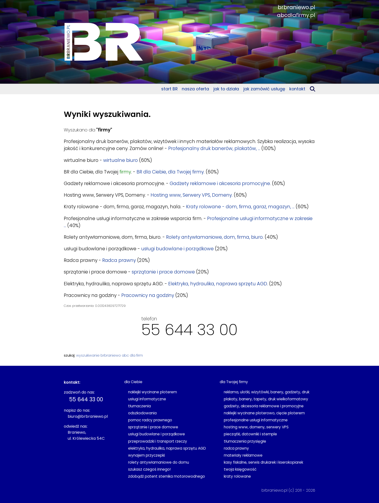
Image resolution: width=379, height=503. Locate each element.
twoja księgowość (240, 469)
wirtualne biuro (120, 160)
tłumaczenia (139, 406)
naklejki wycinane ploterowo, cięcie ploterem (264, 413)
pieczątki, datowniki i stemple (250, 434)
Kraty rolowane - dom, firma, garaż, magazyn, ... (240, 206)
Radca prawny (119, 260)
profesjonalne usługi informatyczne (256, 420)
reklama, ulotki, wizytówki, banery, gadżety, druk (266, 392)
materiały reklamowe (243, 455)
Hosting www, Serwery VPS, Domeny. (192, 195)
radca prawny (236, 448)
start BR (169, 89)
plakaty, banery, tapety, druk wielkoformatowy (266, 399)
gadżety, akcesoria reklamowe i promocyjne (264, 406)
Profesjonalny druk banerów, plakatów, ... (214, 148)
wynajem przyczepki (146, 455)
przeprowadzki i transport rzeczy (157, 441)
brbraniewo (111, 355)
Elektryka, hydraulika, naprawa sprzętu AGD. (218, 283)
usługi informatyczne (147, 399)
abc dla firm (132, 355)
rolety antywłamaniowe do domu (158, 462)
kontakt (297, 89)
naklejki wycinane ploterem (152, 392)
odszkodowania (142, 413)
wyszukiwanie (88, 355)
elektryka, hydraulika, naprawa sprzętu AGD (167, 448)
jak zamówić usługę (264, 89)
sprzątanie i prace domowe (163, 272)
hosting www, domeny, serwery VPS (256, 427)
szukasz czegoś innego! (149, 469)
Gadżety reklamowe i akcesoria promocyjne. (220, 183)
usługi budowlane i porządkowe (177, 248)
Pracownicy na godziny (147, 295)
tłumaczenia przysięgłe (245, 441)
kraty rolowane (237, 476)
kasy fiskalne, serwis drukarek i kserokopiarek (263, 462)
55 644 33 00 (189, 329)
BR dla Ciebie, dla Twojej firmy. (170, 172)
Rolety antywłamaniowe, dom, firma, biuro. (214, 237)
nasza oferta (195, 89)
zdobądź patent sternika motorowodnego (166, 476)
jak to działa (226, 89)
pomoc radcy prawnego (150, 420)
